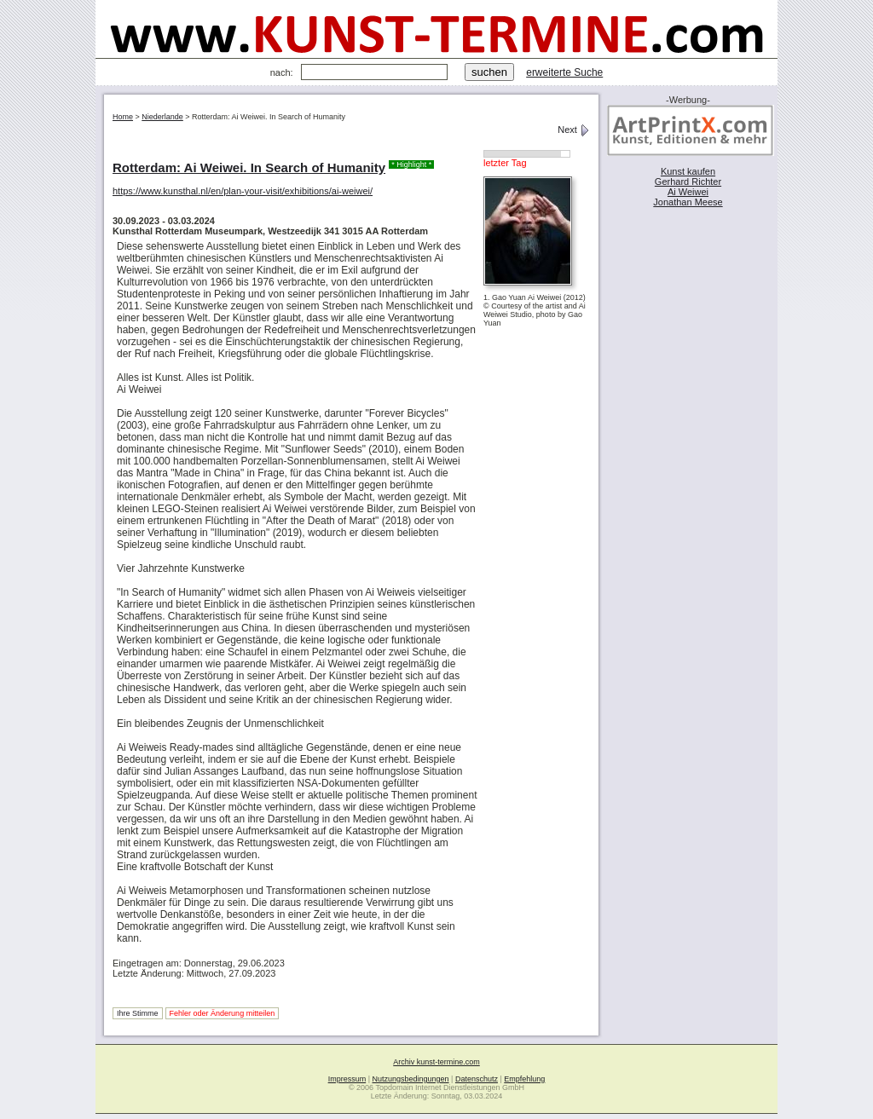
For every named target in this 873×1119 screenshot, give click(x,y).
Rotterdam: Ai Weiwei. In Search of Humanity (249, 167)
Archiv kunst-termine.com (436, 1062)
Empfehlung (524, 1079)
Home (123, 116)
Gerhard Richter (688, 181)
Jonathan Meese (687, 202)
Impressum (347, 1079)
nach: (281, 72)
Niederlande (162, 116)
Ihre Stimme (138, 1013)
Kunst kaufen (688, 171)
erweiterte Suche (564, 72)
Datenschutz (476, 1079)
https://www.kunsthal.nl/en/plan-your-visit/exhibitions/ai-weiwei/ (243, 191)
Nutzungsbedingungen (411, 1079)
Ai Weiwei (688, 192)
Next (574, 129)
